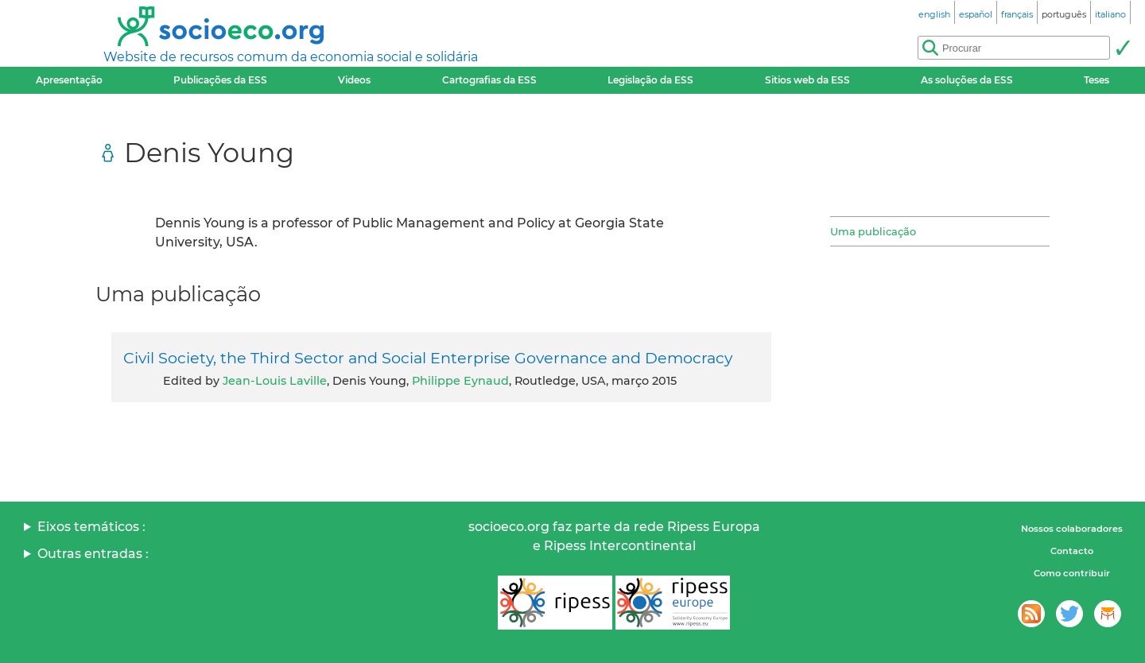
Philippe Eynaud (460, 381)
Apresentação (69, 80)
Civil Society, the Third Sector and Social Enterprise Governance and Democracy (427, 357)
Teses (1096, 80)
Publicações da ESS (220, 80)
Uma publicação (873, 231)
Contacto (1071, 550)
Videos (354, 80)
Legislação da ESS (650, 80)
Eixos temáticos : (91, 526)
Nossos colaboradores (1072, 528)
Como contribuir (1072, 573)
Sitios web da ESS (807, 80)
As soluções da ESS (967, 80)
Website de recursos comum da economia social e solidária (290, 56)
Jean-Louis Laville (275, 381)
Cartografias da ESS (489, 80)
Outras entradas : (93, 553)
